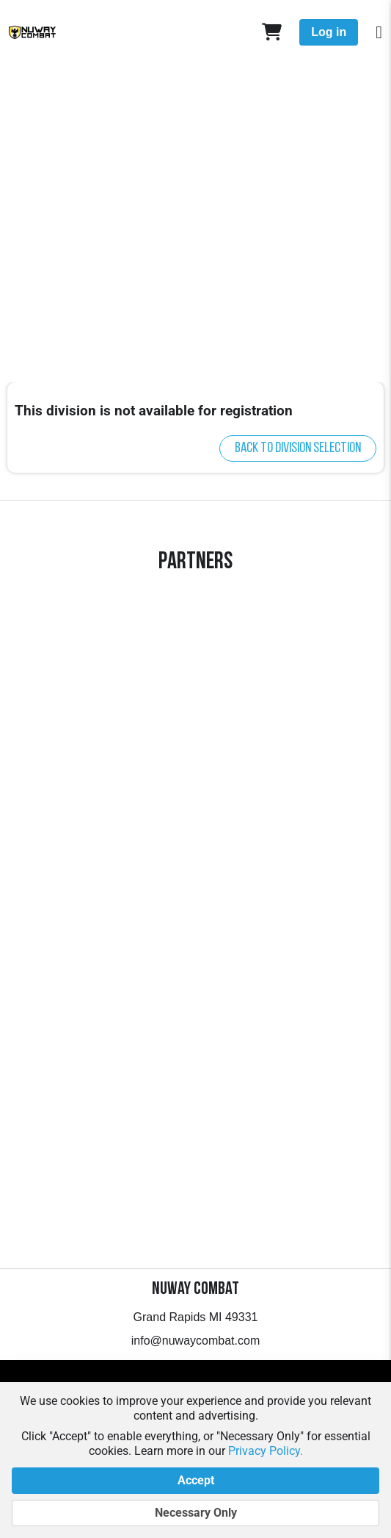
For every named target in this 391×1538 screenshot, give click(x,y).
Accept (195, 1480)
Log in (328, 32)
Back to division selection (298, 448)
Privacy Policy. (265, 1451)
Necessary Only (195, 1513)
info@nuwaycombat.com (195, 1340)
